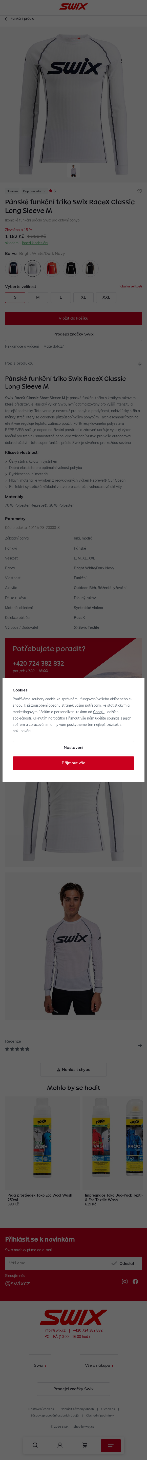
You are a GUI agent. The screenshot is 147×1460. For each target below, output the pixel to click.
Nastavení (73, 748)
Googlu (98, 712)
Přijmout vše (73, 763)
